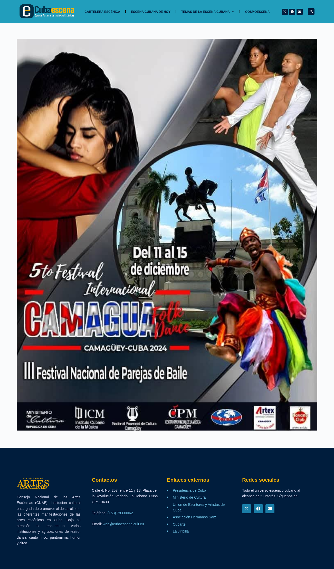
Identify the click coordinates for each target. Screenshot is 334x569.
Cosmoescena (257, 12)
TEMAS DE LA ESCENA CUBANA (207, 12)
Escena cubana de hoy (150, 12)
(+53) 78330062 (120, 513)
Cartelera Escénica (102, 12)
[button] (311, 11)
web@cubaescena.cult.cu (123, 524)
